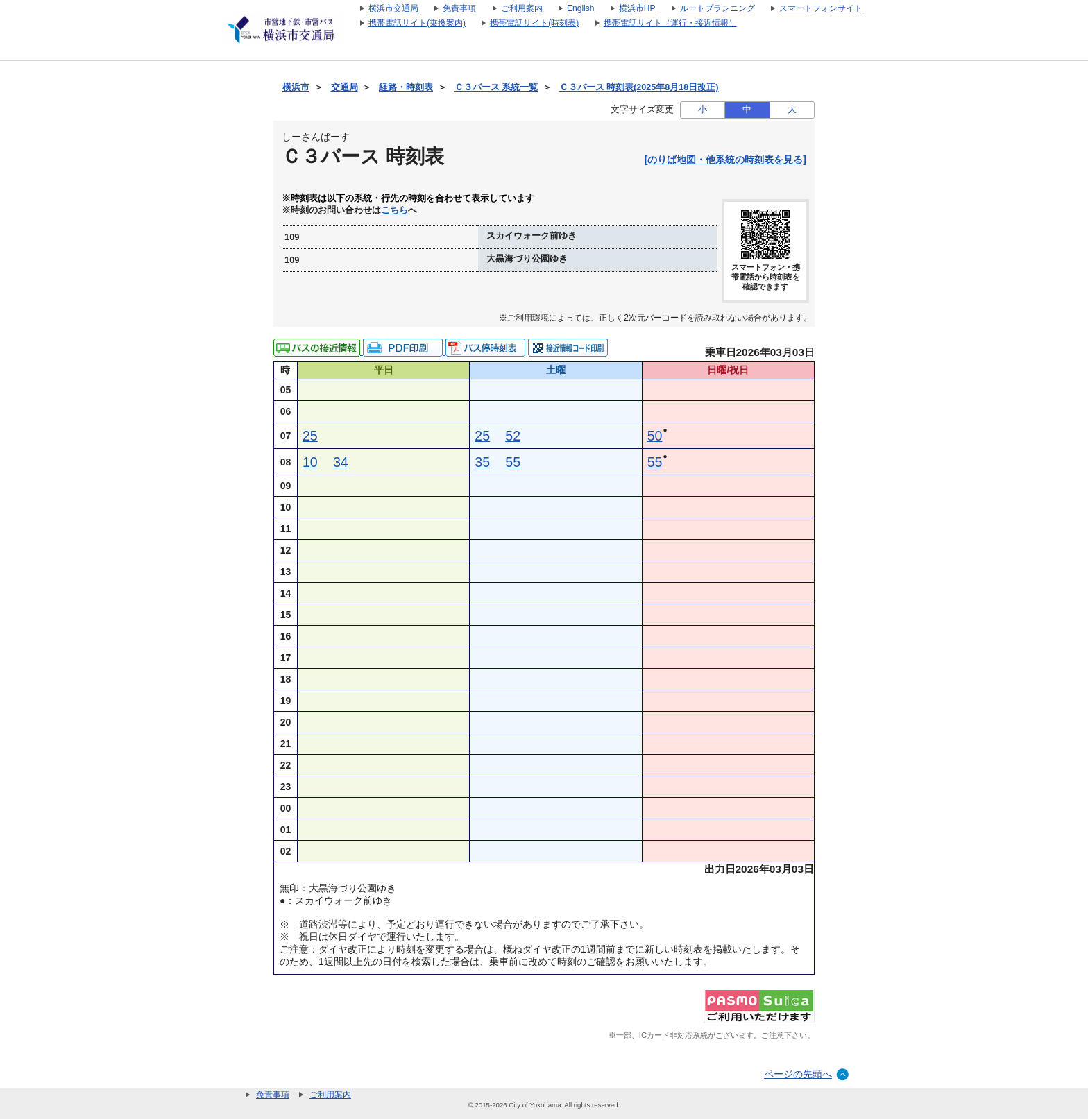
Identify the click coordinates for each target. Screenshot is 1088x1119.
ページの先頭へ (798, 1073)
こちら (394, 210)
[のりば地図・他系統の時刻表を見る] (725, 159)
